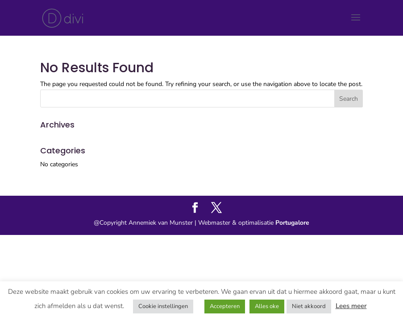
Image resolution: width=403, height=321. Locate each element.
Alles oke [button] (267, 306)
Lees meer (351, 305)
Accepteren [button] (225, 306)
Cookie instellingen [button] (163, 306)
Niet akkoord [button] (309, 306)
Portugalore (291, 222)
